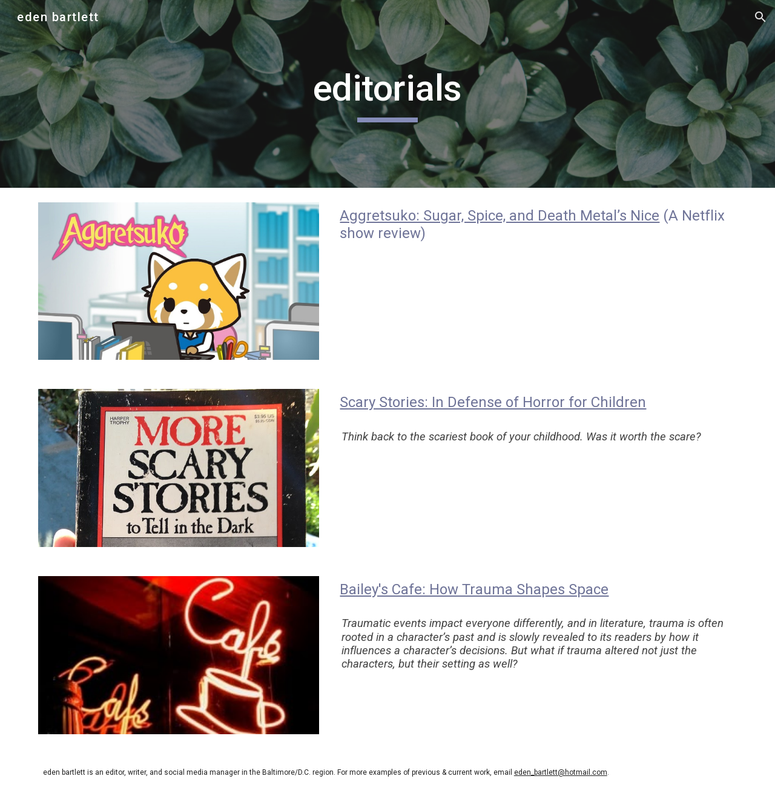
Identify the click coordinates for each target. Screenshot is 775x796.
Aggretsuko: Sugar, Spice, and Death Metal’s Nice (499, 215)
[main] (387, 94)
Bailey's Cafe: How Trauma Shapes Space (474, 589)
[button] (760, 17)
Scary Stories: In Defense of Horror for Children (493, 402)
